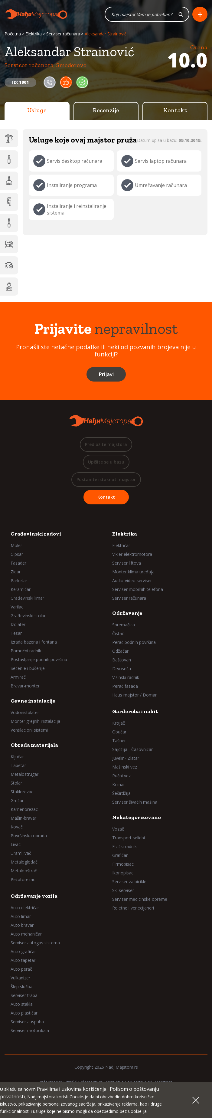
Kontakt (175, 110)
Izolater (18, 624)
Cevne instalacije (33, 700)
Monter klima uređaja (133, 572)
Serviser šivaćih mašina (134, 802)
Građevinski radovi (36, 533)
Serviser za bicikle (129, 881)
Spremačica (123, 625)
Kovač (17, 827)
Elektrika (33, 34)
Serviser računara (63, 34)
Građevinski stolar (28, 615)
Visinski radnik (125, 677)
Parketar (19, 580)
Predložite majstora (106, 444)
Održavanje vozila (34, 896)
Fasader (18, 563)
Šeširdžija (121, 793)
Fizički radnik (124, 846)
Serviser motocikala (30, 1030)
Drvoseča (121, 668)
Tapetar (18, 765)
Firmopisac (123, 864)
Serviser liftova (126, 563)
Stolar (16, 783)
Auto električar (25, 907)
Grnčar (17, 800)
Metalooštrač (24, 871)
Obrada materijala (34, 745)
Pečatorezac (23, 879)
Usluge (37, 110)
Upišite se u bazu (106, 462)
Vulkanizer (20, 978)
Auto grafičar (23, 951)
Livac (16, 844)
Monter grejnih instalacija (35, 721)
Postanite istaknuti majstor (106, 479)
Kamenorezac (24, 809)
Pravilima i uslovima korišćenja (71, 1089)
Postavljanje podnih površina (39, 659)
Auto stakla (22, 1004)
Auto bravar (22, 925)
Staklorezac (22, 792)
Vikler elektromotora (132, 554)
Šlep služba (21, 986)
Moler (16, 545)
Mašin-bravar (23, 818)
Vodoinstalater (25, 712)
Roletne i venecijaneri (133, 908)
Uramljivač (21, 853)
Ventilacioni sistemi (29, 730)
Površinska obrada (29, 835)
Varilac (17, 607)
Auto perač (21, 969)
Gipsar (17, 554)
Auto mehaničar (26, 934)
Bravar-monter (25, 686)
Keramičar (21, 589)
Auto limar (21, 916)
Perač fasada (125, 686)
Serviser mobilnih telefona (137, 589)
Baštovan (121, 660)
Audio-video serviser (132, 580)
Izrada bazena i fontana (34, 642)
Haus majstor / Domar (134, 695)
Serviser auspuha (27, 1022)
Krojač (118, 723)
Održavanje (127, 613)
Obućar (119, 732)
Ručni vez (121, 776)
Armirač (18, 677)
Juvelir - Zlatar (125, 758)
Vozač (118, 829)
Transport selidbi (128, 838)
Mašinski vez (124, 767)
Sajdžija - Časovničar (132, 749)
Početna (13, 34)
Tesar (16, 633)
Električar (121, 545)
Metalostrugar (24, 774)
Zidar (16, 572)
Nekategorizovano (136, 817)
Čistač (118, 633)
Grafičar (120, 855)
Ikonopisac (122, 873)
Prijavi (106, 374)
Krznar (118, 784)
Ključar (17, 756)
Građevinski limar (27, 598)
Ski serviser (123, 890)
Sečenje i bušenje (28, 668)
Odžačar (120, 651)
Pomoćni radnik (26, 651)
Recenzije (106, 110)
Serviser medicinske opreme (139, 899)
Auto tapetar (23, 960)
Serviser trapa (24, 995)
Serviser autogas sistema (35, 943)
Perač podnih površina (134, 642)
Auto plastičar (24, 1013)
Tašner (119, 740)
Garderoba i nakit (135, 711)
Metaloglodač (24, 862)
